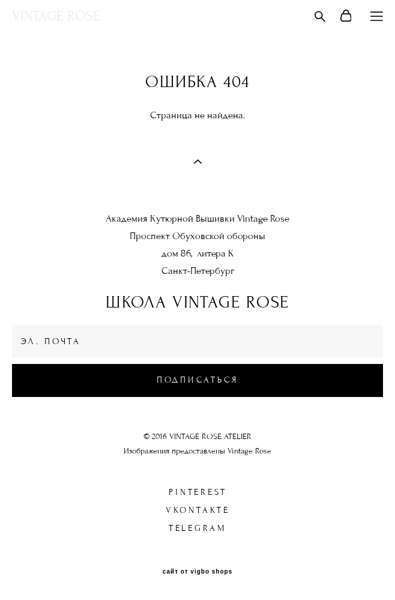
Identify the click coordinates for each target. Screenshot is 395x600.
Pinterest (197, 492)
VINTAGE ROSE (56, 16)
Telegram (198, 528)
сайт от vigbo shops (198, 572)
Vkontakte (198, 510)
